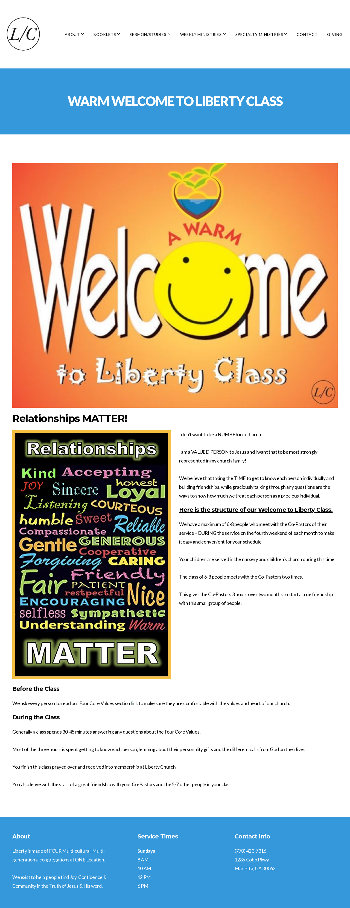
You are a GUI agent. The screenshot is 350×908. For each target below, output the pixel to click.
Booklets (107, 34)
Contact (307, 34)
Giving (335, 34)
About (74, 34)
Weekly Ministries (203, 34)
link (134, 703)
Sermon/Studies (150, 34)
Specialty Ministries (261, 34)
